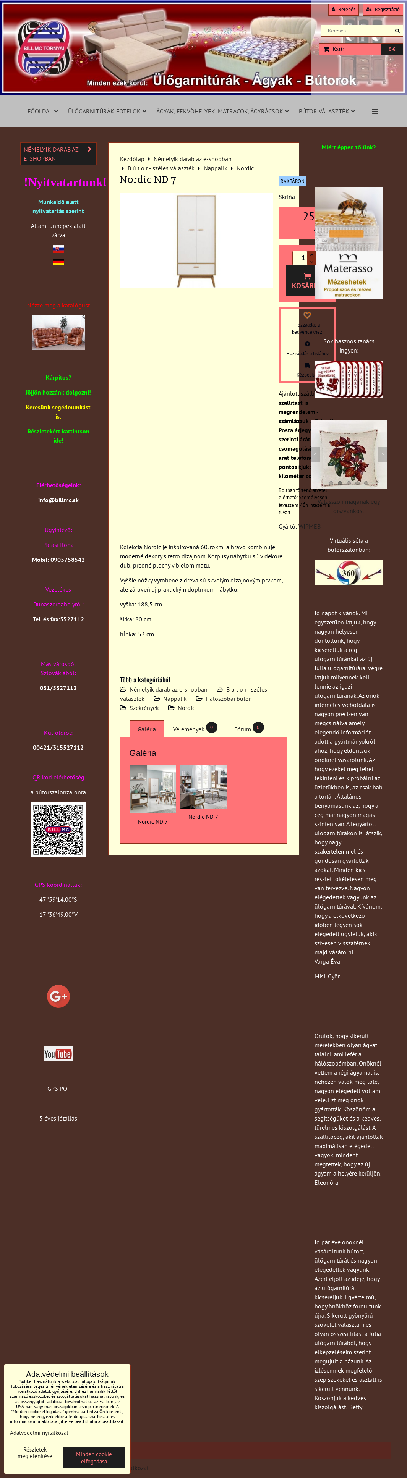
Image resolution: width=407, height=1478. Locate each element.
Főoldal (43, 111)
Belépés (343, 9)
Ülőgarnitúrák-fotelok (107, 111)
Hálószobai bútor (228, 698)
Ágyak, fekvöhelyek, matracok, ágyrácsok (222, 111)
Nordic (186, 708)
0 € (392, 49)
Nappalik (175, 698)
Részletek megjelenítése (35, 1453)
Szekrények (144, 708)
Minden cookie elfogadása (94, 1458)
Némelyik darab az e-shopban (169, 689)
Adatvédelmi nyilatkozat (39, 1432)
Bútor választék (327, 111)
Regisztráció (383, 9)
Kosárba (307, 281)
